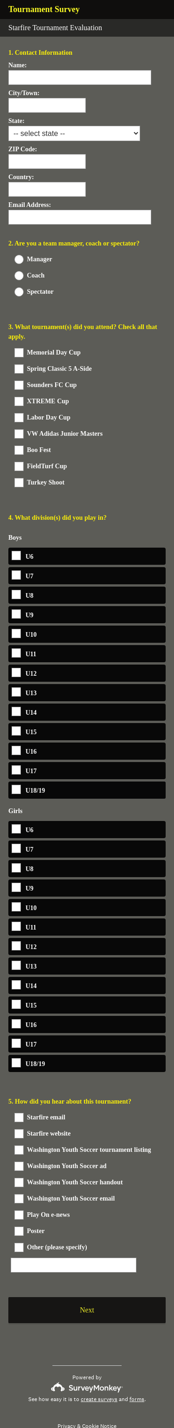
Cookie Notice (99, 1405)
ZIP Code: (22, 149)
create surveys (99, 1378)
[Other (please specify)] (73, 1238)
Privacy (67, 1405)
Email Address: (29, 204)
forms (136, 1378)
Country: (21, 177)
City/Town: (23, 93)
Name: (17, 65)
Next (87, 1289)
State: (16, 120)
